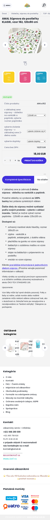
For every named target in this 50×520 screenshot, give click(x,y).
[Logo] (26, 5)
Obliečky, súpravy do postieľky (24, 13)
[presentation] (5, 44)
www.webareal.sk (36, 517)
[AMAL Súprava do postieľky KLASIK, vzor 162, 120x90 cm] (25, 40)
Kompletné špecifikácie (18, 179)
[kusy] (10, 161)
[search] (44, 5)
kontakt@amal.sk (12, 449)
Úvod (4, 13)
